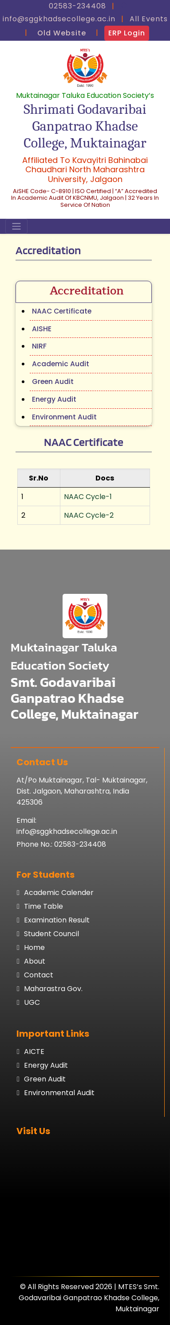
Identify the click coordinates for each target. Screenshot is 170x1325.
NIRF (39, 346)
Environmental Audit (59, 1093)
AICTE (34, 1051)
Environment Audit (64, 417)
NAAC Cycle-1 (88, 497)
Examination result (57, 920)
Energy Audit (54, 399)
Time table (43, 906)
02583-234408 (80, 844)
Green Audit (53, 381)
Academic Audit (60, 363)
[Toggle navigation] (16, 226)
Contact (38, 975)
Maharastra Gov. (53, 989)
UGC (32, 1002)
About (34, 961)
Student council (51, 934)
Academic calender (59, 892)
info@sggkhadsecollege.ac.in (66, 831)
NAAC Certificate (61, 311)
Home (34, 947)
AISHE (41, 328)
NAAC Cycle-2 (89, 515)
